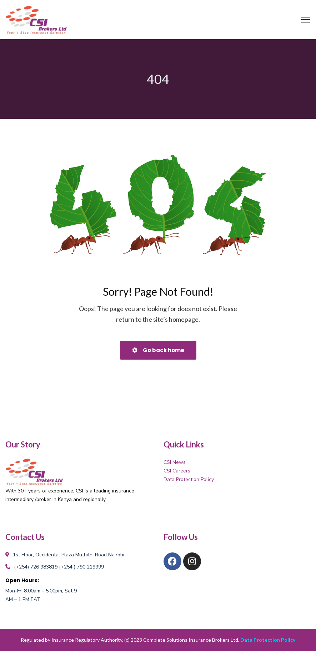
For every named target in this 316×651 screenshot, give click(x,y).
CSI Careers (177, 470)
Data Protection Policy (189, 479)
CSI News (175, 462)
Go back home (158, 350)
